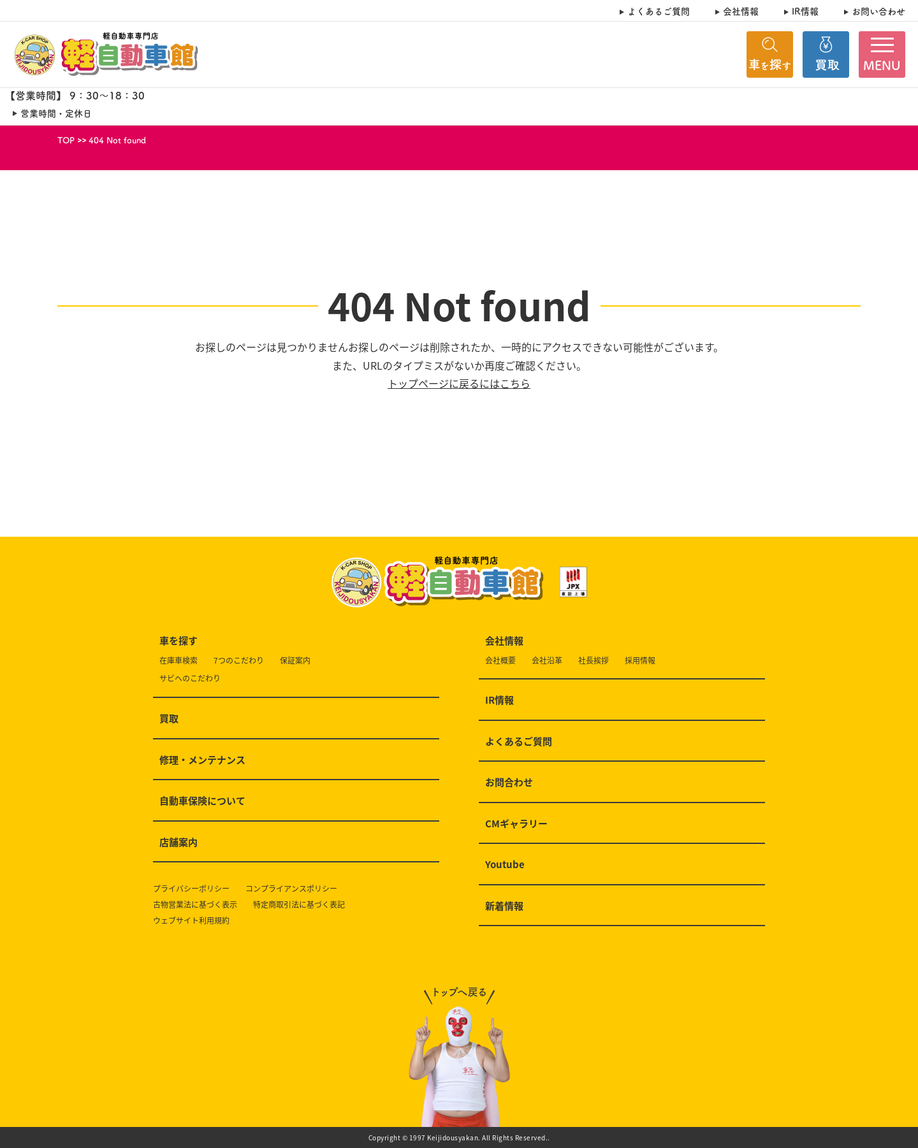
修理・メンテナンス (202, 760)
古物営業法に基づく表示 (195, 904)
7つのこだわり (239, 660)
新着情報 (504, 906)
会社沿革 (547, 660)
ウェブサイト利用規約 (191, 920)
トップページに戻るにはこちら (459, 383)
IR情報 (805, 11)
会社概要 (500, 660)
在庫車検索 (178, 660)
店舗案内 (178, 842)
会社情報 (741, 11)
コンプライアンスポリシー (291, 888)
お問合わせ (509, 782)
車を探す (178, 641)
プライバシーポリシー (191, 888)
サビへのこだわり (190, 678)
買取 (168, 719)
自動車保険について (202, 801)
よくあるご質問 (658, 11)
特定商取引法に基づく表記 (299, 904)
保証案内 (295, 660)
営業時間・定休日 (56, 113)
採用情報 (640, 660)
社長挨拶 (593, 660)
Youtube (505, 865)
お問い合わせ (878, 11)
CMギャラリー (516, 824)
